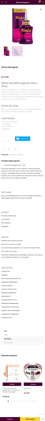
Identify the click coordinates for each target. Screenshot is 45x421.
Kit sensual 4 (27, 388)
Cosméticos (13, 154)
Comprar (10, 419)
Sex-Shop (19, 154)
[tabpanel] (11, 379)
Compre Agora (30, 419)
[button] (39, 2)
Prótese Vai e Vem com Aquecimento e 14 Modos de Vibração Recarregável (11, 390)
